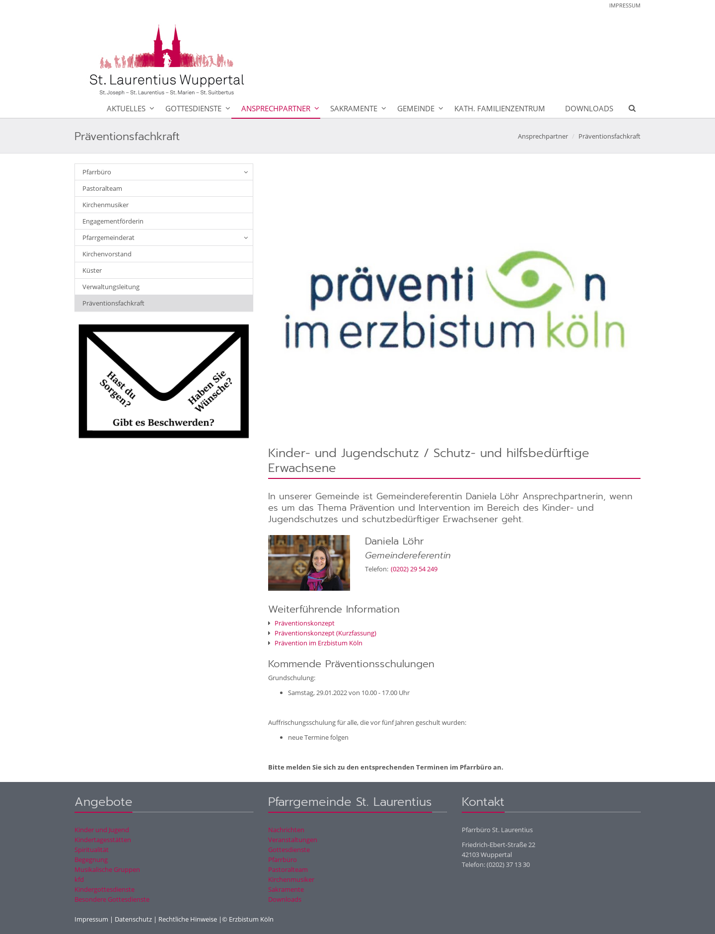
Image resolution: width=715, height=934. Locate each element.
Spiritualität (91, 849)
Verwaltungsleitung (111, 286)
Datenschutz (133, 919)
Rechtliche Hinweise (187, 919)
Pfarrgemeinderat (108, 237)
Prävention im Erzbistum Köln (315, 642)
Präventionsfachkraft (609, 136)
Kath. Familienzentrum (499, 108)
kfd (79, 879)
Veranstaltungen (292, 839)
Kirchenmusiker (105, 204)
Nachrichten (286, 829)
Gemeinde (415, 108)
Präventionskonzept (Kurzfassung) (322, 632)
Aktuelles (126, 108)
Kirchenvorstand (107, 253)
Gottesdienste (193, 108)
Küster (92, 270)
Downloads (589, 108)
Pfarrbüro (96, 171)
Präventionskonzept (301, 623)
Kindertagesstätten (102, 839)
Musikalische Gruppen (107, 869)
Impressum (625, 5)
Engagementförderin (112, 221)
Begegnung (91, 859)
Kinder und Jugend (101, 829)
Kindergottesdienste (104, 889)
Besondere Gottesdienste (111, 899)
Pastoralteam (102, 188)
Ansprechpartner (275, 108)
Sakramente (353, 108)
